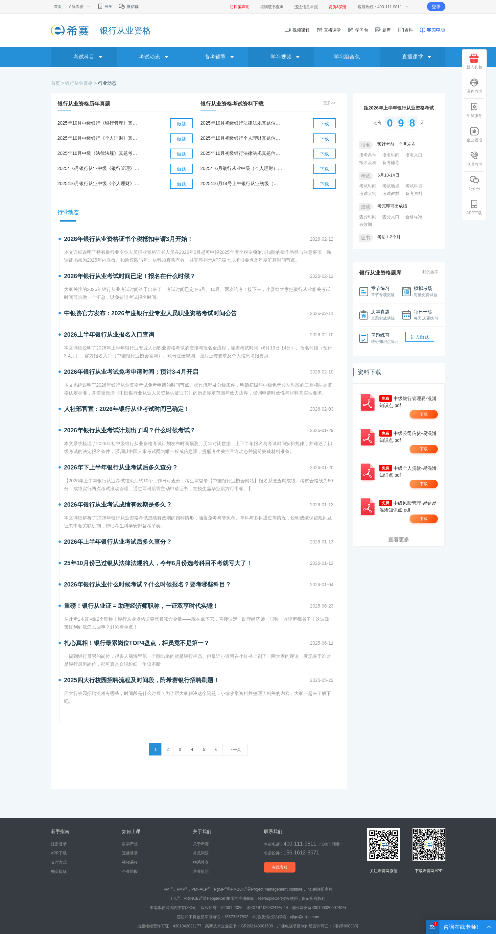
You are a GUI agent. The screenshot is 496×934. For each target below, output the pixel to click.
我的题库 (430, 272)
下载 (324, 123)
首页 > (58, 83)
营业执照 (201, 871)
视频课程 (297, 30)
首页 (58, 6)
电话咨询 (474, 159)
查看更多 (398, 539)
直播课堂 (328, 30)
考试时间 (367, 185)
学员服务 (474, 110)
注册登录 (59, 844)
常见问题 (201, 853)
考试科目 (413, 185)
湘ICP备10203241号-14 (267, 907)
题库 (383, 30)
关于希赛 (201, 844)
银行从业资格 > (81, 83)
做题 (181, 123)
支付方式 (59, 862)
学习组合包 (347, 57)
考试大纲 (367, 193)
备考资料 (413, 193)
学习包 (357, 30)
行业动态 (107, 83)
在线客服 (280, 867)
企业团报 (474, 134)
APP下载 (474, 207)
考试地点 (390, 185)
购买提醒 (59, 871)
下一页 (235, 749)
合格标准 (413, 216)
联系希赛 (201, 862)
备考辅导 (390, 162)
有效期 (365, 224)
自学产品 (130, 844)
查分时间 (367, 216)
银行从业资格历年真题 (84, 104)
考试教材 (390, 193)
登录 (436, 6)
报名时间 (390, 155)
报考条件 (367, 155)
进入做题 (420, 337)
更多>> (329, 103)
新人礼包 (474, 61)
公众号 (474, 183)
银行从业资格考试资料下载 (232, 104)
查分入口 (390, 216)
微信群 (128, 6)
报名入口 (413, 155)
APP (105, 6)
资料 (405, 30)
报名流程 (367, 162)
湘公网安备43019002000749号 (319, 907)
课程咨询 (474, 86)
